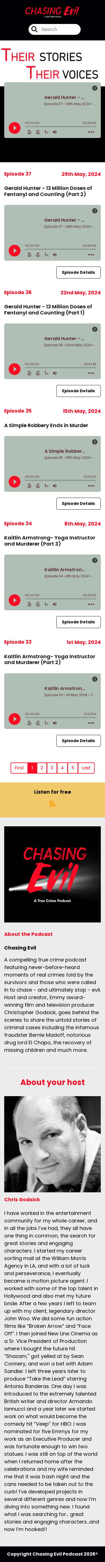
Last (86, 768)
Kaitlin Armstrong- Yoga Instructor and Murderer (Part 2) (49, 659)
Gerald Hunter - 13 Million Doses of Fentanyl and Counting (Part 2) (48, 191)
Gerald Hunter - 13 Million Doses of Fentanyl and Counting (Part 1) (48, 309)
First (19, 768)
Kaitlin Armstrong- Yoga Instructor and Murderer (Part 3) (49, 540)
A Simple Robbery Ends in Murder (46, 425)
